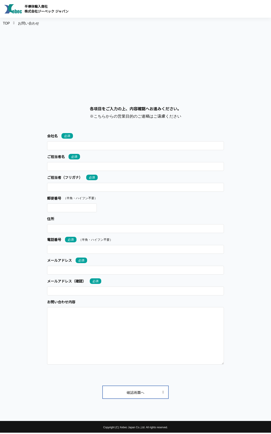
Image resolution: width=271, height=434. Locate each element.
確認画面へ (145, 393)
